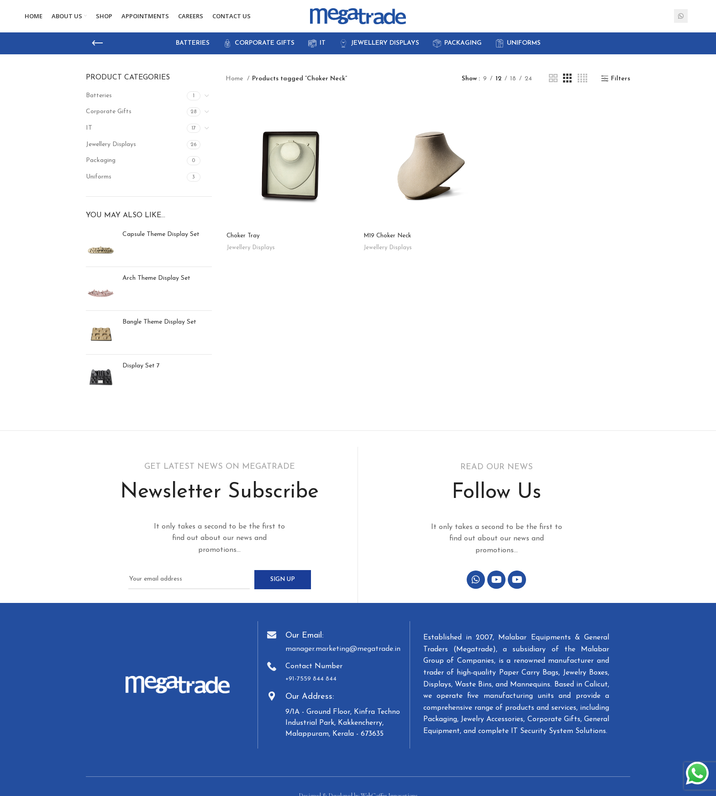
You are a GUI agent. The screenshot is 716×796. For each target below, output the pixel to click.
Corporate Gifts (109, 118)
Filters (620, 85)
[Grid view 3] (567, 85)
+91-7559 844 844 (311, 685)
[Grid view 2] (553, 85)
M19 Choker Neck (389, 243)
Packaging (101, 167)
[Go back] (97, 50)
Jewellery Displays (111, 150)
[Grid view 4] (582, 85)
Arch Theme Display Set (156, 284)
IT (89, 134)
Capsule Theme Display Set (161, 240)
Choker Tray (243, 243)
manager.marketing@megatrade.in (342, 655)
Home (235, 85)
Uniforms (98, 183)
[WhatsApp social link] (681, 19)
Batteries (99, 102)
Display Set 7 (141, 372)
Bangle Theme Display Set (159, 328)
